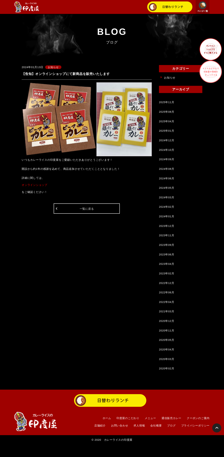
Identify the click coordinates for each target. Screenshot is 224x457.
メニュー (150, 430)
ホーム (107, 430)
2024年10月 (167, 152)
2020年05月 (167, 350)
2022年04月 (167, 311)
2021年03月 (167, 321)
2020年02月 (167, 380)
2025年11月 (167, 102)
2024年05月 (167, 191)
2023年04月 (167, 271)
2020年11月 (167, 340)
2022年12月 (167, 291)
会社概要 (156, 437)
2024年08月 (167, 172)
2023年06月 (167, 261)
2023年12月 (167, 231)
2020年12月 (167, 331)
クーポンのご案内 (198, 430)
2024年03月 (167, 201)
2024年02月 (167, 211)
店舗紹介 (100, 437)
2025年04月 (167, 122)
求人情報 (139, 437)
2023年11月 (167, 241)
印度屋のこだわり (128, 430)
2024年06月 (167, 182)
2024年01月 (167, 221)
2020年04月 (167, 360)
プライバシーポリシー (195, 437)
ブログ (171, 437)
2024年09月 (167, 162)
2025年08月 (167, 112)
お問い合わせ (119, 437)
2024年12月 (167, 142)
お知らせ (169, 77)
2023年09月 (167, 251)
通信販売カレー (171, 430)
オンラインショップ (34, 185)
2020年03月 (167, 370)
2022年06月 (167, 301)
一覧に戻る (87, 209)
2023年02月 (167, 281)
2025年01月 (167, 132)
